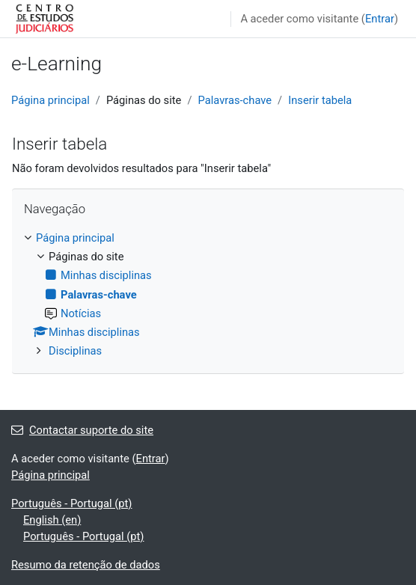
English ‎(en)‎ (52, 520)
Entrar (379, 18)
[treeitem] (208, 294)
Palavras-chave (235, 100)
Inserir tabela (320, 100)
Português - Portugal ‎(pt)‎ (71, 503)
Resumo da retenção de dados (85, 565)
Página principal (50, 100)
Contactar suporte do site (82, 430)
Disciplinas (75, 351)
